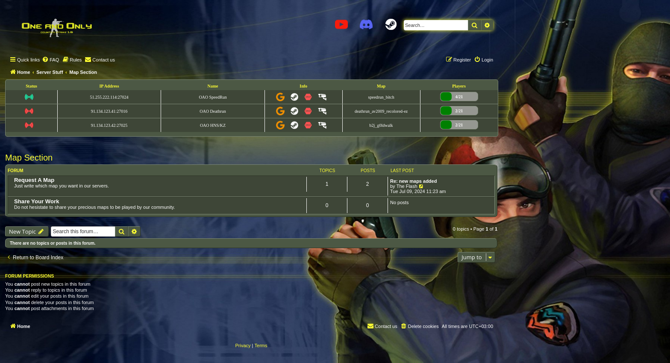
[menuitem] (50, 60)
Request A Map (34, 180)
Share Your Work (36, 201)
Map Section (29, 157)
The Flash (407, 186)
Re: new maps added (413, 181)
